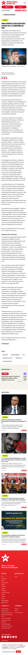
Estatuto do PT (5, 610)
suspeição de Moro (7, 361)
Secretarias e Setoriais (6, 626)
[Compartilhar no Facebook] (2, 78)
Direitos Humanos (5, 592)
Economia (3, 578)
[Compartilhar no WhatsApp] (6, 78)
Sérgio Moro (19, 358)
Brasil (2, 580)
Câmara (5, 373)
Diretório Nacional (5, 624)
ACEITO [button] (18, 651)
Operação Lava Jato (7, 358)
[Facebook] (16, 10)
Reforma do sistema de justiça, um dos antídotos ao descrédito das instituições (13, 499)
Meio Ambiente (5, 600)
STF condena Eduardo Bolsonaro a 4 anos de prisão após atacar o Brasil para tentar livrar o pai (13, 459)
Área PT (7, 7)
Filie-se (20, 7)
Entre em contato (19, 612)
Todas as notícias (8, 14)
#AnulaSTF (5, 354)
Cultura (3, 594)
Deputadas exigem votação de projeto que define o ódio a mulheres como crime (10, 378)
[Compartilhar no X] (24, 430)
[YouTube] (22, 10)
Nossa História (4, 608)
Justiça (5, 417)
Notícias (3, 573)
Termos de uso (4, 640)
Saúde (2, 584)
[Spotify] (26, 10)
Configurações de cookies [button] (8, 651)
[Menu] (25, 2)
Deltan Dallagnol (15, 354)
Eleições (3, 588)
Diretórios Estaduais (6, 628)
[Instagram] (18, 10)
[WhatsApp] (24, 10)
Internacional (4, 582)
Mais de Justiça (5, 392)
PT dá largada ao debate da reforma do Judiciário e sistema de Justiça (13, 536)
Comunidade (18, 605)
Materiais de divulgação (9, 567)
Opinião (3, 596)
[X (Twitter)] (20, 10)
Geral (16, 576)
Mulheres (3, 586)
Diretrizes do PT (19, 573)
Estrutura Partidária (6, 618)
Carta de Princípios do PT (7, 612)
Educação (3, 590)
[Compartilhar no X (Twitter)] (4, 78)
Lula (24, 354)
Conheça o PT (5, 605)
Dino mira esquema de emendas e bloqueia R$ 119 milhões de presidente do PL (13, 421)
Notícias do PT (4, 602)
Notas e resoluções (8, 565)
